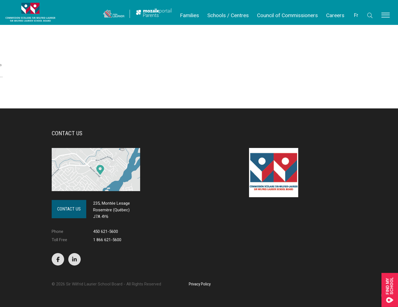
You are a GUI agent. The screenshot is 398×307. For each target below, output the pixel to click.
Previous (37, 42)
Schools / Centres (228, 15)
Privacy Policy (200, 284)
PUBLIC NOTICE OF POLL (16, 28)
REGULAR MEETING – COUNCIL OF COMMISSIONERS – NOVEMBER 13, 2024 (48, 26)
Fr (356, 15)
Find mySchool (390, 290)
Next (10, 92)
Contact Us (69, 209)
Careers (335, 15)
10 (1, 81)
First (11, 42)
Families (189, 15)
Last (32, 92)
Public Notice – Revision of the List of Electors (26, 31)
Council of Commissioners (287, 15)
